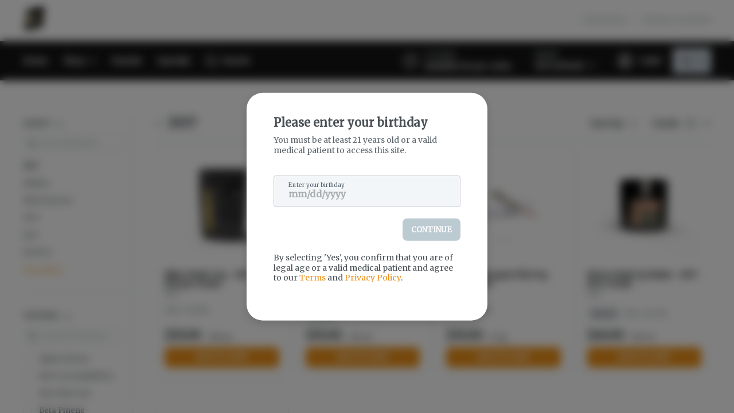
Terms (312, 277)
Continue (431, 230)
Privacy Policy (373, 277)
